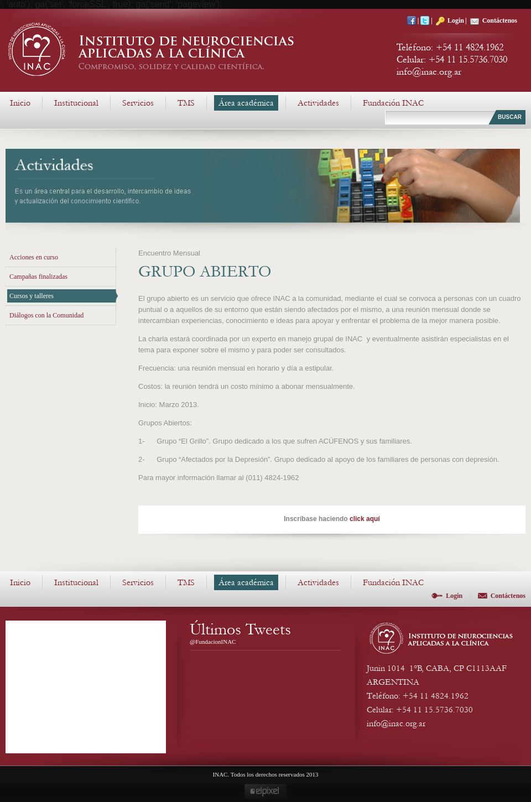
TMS (186, 103)
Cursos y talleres (31, 296)
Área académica (246, 103)
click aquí (364, 519)
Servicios (138, 103)
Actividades (318, 103)
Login (455, 20)
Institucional (76, 103)
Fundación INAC (393, 103)
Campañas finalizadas (38, 276)
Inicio (20, 103)
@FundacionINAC (213, 641)
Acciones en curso (33, 257)
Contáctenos (499, 20)
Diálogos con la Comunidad (46, 315)
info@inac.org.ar (429, 71)
